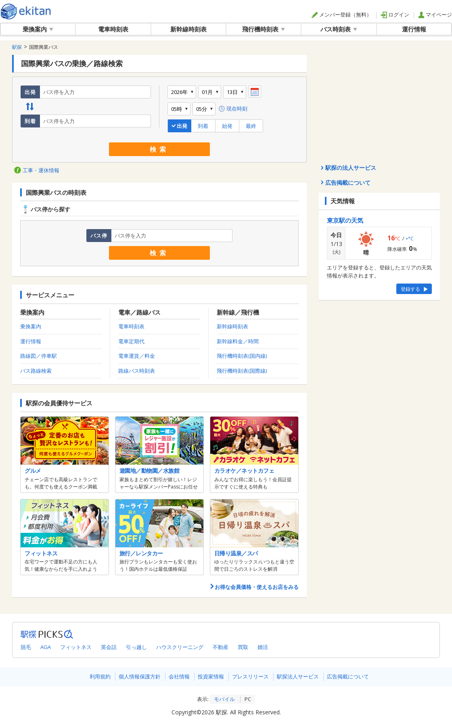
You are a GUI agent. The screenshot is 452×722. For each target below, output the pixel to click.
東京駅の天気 (345, 220)
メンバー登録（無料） (342, 14)
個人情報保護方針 (140, 676)
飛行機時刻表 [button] (263, 29)
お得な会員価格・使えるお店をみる (254, 587)
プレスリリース (250, 676)
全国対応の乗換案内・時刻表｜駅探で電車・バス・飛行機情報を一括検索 (26, 11)
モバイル (224, 699)
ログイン (395, 14)
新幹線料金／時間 (238, 341)
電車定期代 (131, 341)
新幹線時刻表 (188, 29)
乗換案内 (30, 326)
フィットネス (76, 647)
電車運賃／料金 (136, 355)
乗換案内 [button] (38, 29)
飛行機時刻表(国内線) (242, 355)
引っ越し (136, 647)
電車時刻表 (113, 29)
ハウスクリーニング (179, 647)
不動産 (220, 647)
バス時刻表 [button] (338, 29)
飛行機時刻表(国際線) (242, 370)
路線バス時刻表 (136, 370)
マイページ (435, 14)
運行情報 (414, 29)
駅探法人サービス (298, 676)
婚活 (262, 647)
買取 (243, 647)
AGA (45, 647)
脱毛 (26, 647)
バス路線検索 (36, 370)
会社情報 (179, 676)
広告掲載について (348, 676)
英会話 (109, 647)
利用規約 (100, 676)
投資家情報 (211, 676)
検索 (159, 149)
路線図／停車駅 (38, 355)
